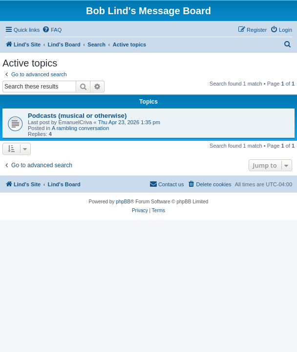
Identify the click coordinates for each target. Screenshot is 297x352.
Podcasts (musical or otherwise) (77, 115)
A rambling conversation (80, 128)
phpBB (123, 201)
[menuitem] (52, 30)
